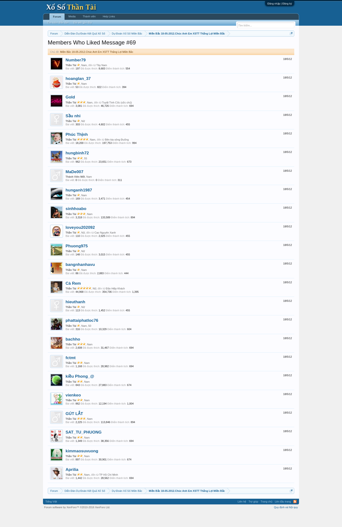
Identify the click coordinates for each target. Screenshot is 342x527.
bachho (73, 353)
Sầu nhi (73, 130)
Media (72, 16)
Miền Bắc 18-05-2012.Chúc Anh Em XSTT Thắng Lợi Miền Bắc (96, 66)
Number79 (76, 74)
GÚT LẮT (74, 427)
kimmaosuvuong (82, 465)
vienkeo (73, 409)
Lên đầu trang (283, 516)
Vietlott (100, 45)
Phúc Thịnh (77, 148)
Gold (70, 111)
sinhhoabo (76, 223)
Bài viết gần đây (82, 22)
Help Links (109, 16)
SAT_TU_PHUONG (84, 446)
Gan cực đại (217, 45)
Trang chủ (266, 516)
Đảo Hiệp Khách (115, 302)
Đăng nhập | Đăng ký (279, 3)
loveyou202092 (80, 241)
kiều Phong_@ (80, 390)
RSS (295, 516)
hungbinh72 (77, 167)
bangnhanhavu (80, 279)
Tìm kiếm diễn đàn (58, 22)
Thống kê (201, 45)
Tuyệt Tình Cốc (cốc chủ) (117, 116)
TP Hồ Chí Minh (108, 489)
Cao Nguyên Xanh (105, 246)
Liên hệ (242, 516)
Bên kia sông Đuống (117, 153)
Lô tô (244, 45)
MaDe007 (74, 186)
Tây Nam (101, 79)
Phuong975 (77, 260)
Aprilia (72, 483)
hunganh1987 (79, 204)
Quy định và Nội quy (286, 521)
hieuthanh (75, 316)
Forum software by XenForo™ (77, 521)
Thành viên (89, 16)
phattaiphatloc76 (82, 334)
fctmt (71, 372)
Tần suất (232, 45)
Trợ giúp (253, 516)
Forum (57, 16)
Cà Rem (73, 297)
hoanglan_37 (78, 92)
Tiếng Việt (51, 516)
